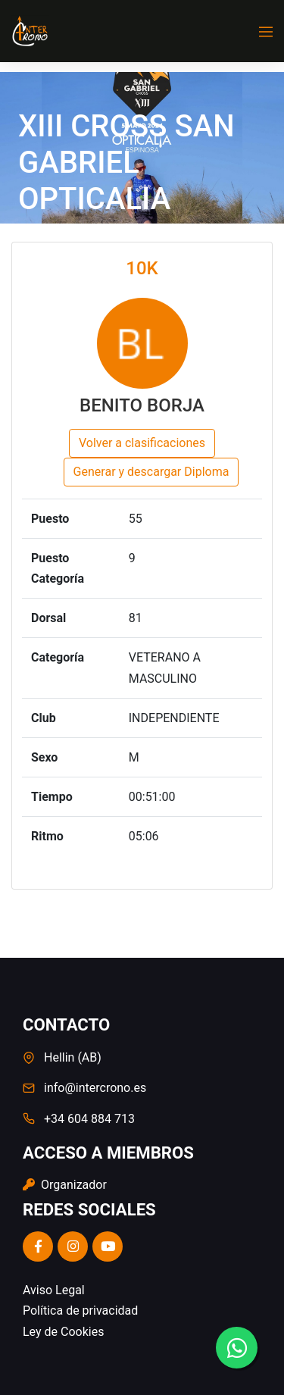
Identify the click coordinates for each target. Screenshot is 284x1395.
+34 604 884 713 (89, 1119)
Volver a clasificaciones (142, 443)
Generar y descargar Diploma (151, 471)
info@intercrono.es (95, 1088)
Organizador (65, 1185)
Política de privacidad (80, 1310)
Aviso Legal (54, 1290)
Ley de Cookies (63, 1332)
